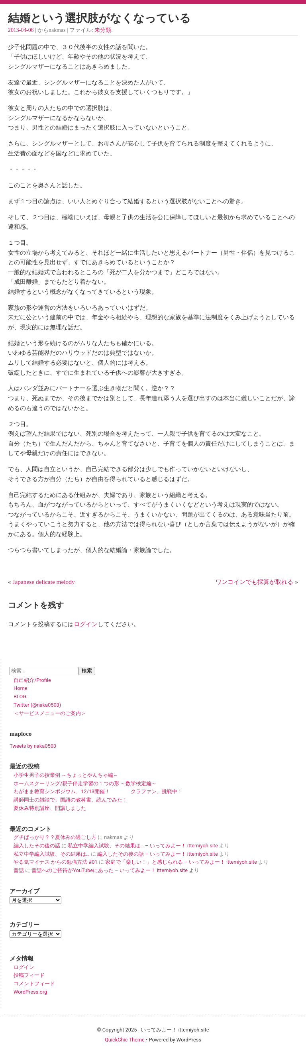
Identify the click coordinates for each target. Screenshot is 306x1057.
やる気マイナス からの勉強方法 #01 (56, 862)
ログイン (86, 624)
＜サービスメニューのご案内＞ (50, 713)
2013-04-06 (20, 30)
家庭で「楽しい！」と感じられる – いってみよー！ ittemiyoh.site (181, 862)
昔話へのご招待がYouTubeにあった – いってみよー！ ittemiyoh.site (109, 870)
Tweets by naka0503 (33, 746)
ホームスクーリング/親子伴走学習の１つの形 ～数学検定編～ (85, 783)
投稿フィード (29, 975)
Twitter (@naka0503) (37, 705)
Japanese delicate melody (44, 581)
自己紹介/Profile (32, 680)
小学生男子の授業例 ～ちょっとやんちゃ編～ (66, 775)
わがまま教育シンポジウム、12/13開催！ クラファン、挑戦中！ (98, 791)
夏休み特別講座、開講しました (50, 808)
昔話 (19, 870)
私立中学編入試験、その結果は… (52, 854)
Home (20, 688)
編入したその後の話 (37, 846)
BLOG (20, 696)
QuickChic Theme (125, 1040)
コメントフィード (34, 983)
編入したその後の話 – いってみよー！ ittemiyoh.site (157, 854)
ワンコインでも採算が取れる (254, 581)
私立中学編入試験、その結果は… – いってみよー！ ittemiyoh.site (143, 846)
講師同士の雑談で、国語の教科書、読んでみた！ (71, 800)
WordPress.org (30, 992)
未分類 (102, 30)
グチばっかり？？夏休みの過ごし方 (55, 837)
